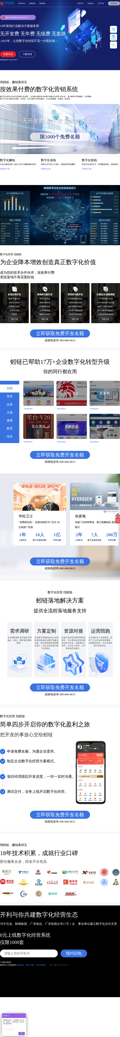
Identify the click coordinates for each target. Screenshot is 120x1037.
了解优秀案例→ (28, 409)
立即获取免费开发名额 (60, 333)
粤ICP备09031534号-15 (59, 965)
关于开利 (101, 3)
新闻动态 (91, 3)
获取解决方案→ (5, 169)
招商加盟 (32, 3)
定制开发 (80, 3)
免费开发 (114, 3)
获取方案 (14, 319)
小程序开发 (21, 3)
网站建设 (42, 3)
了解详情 (27, 54)
